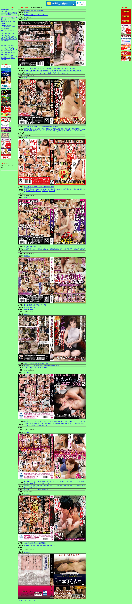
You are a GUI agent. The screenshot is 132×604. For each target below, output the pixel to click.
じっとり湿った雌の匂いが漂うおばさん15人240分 (39, 187)
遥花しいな (73, 131)
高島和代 (32, 189)
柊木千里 (72, 485)
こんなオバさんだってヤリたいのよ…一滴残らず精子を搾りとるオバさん (46, 73)
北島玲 (64, 71)
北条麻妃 (61, 131)
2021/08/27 (27, 197)
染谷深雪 (52, 249)
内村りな (55, 131)
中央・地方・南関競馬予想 (9, 39)
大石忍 (35, 487)
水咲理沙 (74, 71)
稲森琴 (69, 71)
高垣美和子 (40, 485)
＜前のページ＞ (22, 600)
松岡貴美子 (27, 485)
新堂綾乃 (58, 249)
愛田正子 (34, 485)
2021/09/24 (27, 77)
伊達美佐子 (64, 249)
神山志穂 (59, 71)
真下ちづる (33, 249)
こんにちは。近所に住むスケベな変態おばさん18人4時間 (41, 126)
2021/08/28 (27, 137)
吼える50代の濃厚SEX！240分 (33, 247)
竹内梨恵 (31, 131)
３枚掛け (3, 23)
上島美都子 (59, 129)
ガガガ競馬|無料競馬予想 (8, 37)
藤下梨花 (51, 189)
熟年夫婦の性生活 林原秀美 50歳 (34, 10)
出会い (13, 58)
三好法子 (64, 189)
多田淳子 (79, 71)
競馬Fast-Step (5, 40)
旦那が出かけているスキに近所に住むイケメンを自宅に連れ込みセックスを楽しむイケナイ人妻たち (54, 421)
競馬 (2, 45)
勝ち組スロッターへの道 (8, 21)
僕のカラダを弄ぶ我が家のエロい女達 (35, 367)
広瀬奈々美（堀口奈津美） (38, 129)
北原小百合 (27, 71)
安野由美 (26, 129)
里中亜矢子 (78, 485)
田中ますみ (57, 189)
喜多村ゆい (46, 71)
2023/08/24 (27, 19)
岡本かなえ (46, 545)
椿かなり (42, 131)
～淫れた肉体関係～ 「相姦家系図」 (35, 543)
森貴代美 (76, 189)
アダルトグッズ (5, 56)
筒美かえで (53, 485)
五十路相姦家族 (29, 309)
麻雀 (12, 45)
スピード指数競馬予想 (7, 14)
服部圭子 (26, 249)
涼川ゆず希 (53, 71)
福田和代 (82, 249)
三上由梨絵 (65, 485)
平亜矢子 (33, 191)
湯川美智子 (49, 131)
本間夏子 (59, 485)
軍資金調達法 (5, 51)
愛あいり (38, 191)
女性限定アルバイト (7, 59)
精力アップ (14, 56)
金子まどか (52, 191)
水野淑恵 (73, 129)
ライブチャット (5, 58)
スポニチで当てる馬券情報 (9, 13)
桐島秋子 (56, 365)
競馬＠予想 (4, 11)
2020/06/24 (27, 314)
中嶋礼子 (37, 131)
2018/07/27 (27, 552)
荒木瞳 (28, 191)
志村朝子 (32, 307)
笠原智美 (39, 249)
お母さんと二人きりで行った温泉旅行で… (37, 489)
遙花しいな (71, 423)
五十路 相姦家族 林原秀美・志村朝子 (35, 305)
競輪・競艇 (7, 45)
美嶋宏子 (76, 249)
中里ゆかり (45, 191)
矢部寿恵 (39, 71)
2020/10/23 (27, 256)
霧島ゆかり (70, 189)
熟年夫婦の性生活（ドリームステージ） (36, 15)
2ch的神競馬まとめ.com (8, 9)
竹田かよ (32, 365)
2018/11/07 (27, 372)
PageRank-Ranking (6, 25)
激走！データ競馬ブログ (8, 30)
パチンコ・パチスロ (7, 47)
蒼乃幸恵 (26, 365)
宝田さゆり (46, 249)
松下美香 (51, 365)
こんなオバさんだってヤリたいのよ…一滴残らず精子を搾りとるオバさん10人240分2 (49, 68)
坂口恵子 (34, 545)
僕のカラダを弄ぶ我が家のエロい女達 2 (36, 363)
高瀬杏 (48, 129)
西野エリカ (79, 129)
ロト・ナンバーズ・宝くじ (9, 49)
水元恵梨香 (66, 129)
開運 (10, 51)
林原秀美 (26, 12)
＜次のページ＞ (32, 600)
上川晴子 (53, 129)
